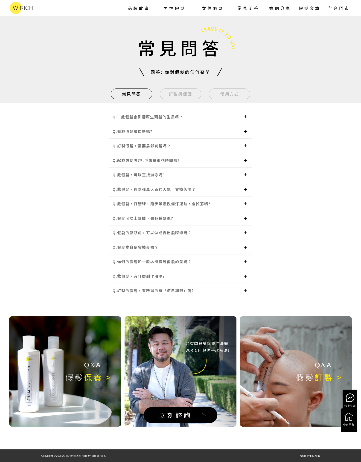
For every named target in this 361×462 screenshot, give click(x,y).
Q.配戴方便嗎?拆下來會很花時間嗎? (146, 160)
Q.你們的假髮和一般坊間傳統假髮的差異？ (152, 261)
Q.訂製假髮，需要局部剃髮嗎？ (142, 145)
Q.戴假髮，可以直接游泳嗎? (139, 174)
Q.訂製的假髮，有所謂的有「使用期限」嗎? (153, 290)
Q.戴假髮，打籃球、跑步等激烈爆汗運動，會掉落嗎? (162, 203)
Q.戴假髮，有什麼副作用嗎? (139, 276)
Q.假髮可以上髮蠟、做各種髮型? (143, 218)
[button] (180, 117)
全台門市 (348, 418)
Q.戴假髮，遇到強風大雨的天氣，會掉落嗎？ (154, 189)
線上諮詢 (349, 400)
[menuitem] (139, 8)
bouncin (315, 455)
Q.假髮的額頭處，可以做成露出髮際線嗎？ (152, 232)
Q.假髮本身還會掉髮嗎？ (136, 247)
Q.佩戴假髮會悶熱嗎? (133, 131)
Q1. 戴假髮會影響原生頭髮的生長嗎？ (148, 117)
